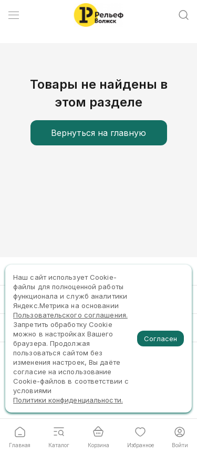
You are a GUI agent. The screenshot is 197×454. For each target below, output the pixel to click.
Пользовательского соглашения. (70, 315)
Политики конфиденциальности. (68, 400)
